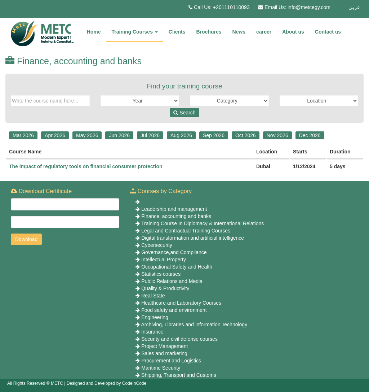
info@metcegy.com (309, 7)
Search (184, 113)
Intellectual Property (163, 259)
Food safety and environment (173, 310)
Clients (177, 32)
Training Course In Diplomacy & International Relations (202, 223)
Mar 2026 (23, 135)
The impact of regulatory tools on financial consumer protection (86, 166)
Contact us (328, 32)
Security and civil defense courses (179, 339)
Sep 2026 (213, 135)
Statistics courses (161, 274)
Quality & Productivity (165, 288)
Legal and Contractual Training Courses (185, 231)
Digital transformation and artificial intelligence (192, 238)
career (263, 32)
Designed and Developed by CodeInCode (107, 383)
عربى (354, 7)
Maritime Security (160, 368)
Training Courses (135, 32)
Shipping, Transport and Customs (178, 375)
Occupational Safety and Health (176, 267)
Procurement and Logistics (171, 360)
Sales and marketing (164, 353)
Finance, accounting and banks (176, 216)
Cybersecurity (156, 245)
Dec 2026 (310, 135)
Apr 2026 (55, 135)
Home (94, 32)
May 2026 (87, 135)
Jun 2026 (119, 135)
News (239, 32)
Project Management (164, 346)
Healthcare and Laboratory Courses (181, 303)
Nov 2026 (277, 135)
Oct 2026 (245, 135)
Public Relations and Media (172, 281)
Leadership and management (174, 209)
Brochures (209, 32)
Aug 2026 (181, 135)
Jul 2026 (150, 135)
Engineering (154, 317)
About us (293, 32)
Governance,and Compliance (173, 252)
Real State (153, 296)
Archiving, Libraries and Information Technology (194, 324)
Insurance (152, 332)
